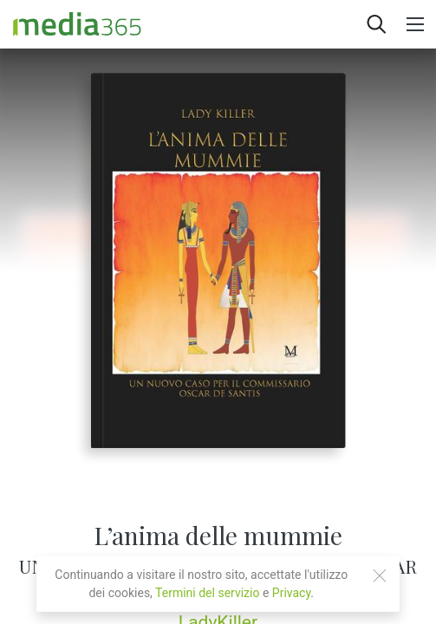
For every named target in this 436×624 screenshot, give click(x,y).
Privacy (291, 593)
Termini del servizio (207, 593)
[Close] (380, 575)
